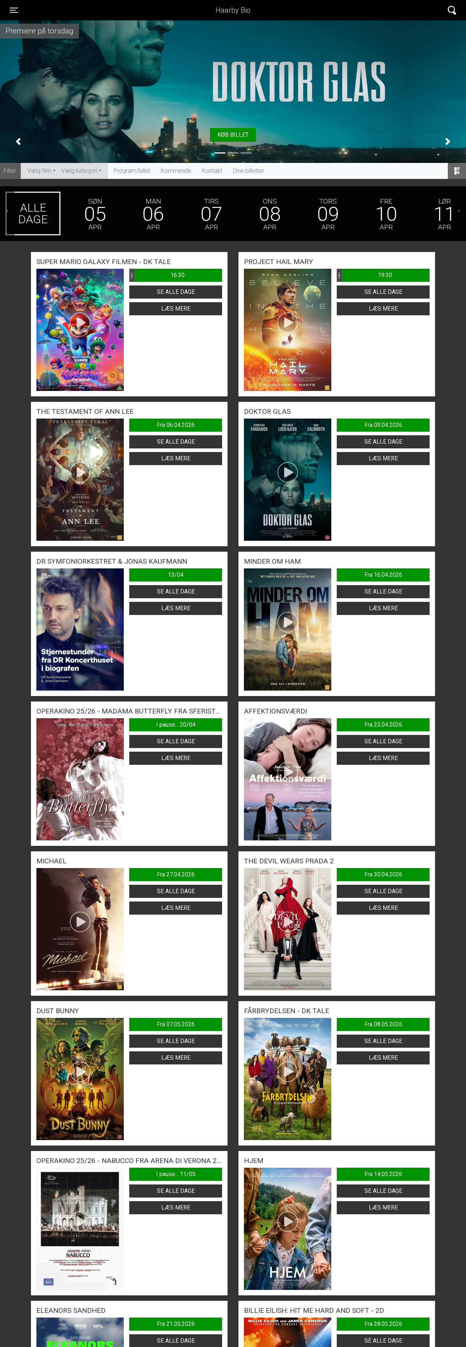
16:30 (157, 275)
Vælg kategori (79, 170)
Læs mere (175, 308)
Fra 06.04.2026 (176, 424)
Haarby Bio (233, 10)
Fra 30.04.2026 (383, 874)
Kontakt (212, 170)
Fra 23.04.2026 (383, 724)
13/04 (175, 574)
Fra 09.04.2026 (383, 424)
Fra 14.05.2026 (383, 1174)
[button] (18, 141)
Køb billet (233, 134)
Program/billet (132, 170)
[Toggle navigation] (13, 10)
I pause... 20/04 (176, 724)
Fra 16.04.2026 (383, 574)
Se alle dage (176, 291)
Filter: (10, 170)
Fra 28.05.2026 (383, 1323)
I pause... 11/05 (176, 1174)
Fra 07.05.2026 (176, 1024)
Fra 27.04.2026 (176, 874)
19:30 (364, 275)
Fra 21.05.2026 (176, 1323)
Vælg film (39, 170)
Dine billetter (248, 170)
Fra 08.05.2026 (383, 1024)
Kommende (176, 170)
